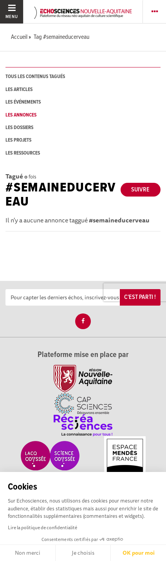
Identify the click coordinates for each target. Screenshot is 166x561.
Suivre (140, 190)
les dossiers (19, 127)
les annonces (20, 115)
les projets (18, 140)
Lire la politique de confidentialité (42, 527)
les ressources (22, 153)
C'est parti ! (140, 297)
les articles (18, 89)
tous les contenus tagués (35, 76)
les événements (23, 102)
